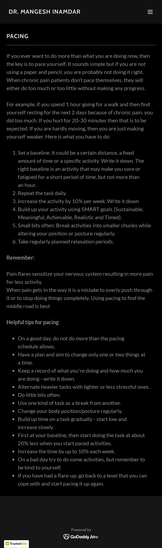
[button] (150, 11)
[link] (45, 12)
